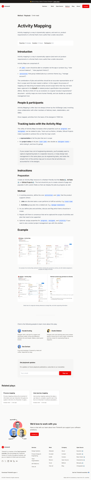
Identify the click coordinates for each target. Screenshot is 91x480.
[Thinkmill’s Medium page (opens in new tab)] (17, 461)
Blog (73, 6)
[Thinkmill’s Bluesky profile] (11, 461)
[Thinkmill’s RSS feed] (14, 461)
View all (34, 466)
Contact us (34, 434)
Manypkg (80, 463)
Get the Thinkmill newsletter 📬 (80, 472)
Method (67, 6)
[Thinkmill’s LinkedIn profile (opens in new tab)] (8, 461)
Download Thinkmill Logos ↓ (9, 472)
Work (52, 6)
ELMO (50, 457)
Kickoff (34, 88)
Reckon (51, 460)
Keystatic (80, 454)
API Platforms (35, 463)
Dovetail (51, 454)
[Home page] (6, 6)
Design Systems (36, 451)
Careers (64, 457)
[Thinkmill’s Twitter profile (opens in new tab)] (5, 461)
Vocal (50, 463)
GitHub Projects (27, 182)
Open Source (59, 6)
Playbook (27, 15)
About (78, 6)
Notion (62, 180)
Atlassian (51, 451)
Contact (86, 6)
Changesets (81, 466)
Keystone (80, 451)
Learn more (56, 1)
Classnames (81, 460)
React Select (81, 457)
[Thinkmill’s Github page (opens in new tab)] (2, 461)
